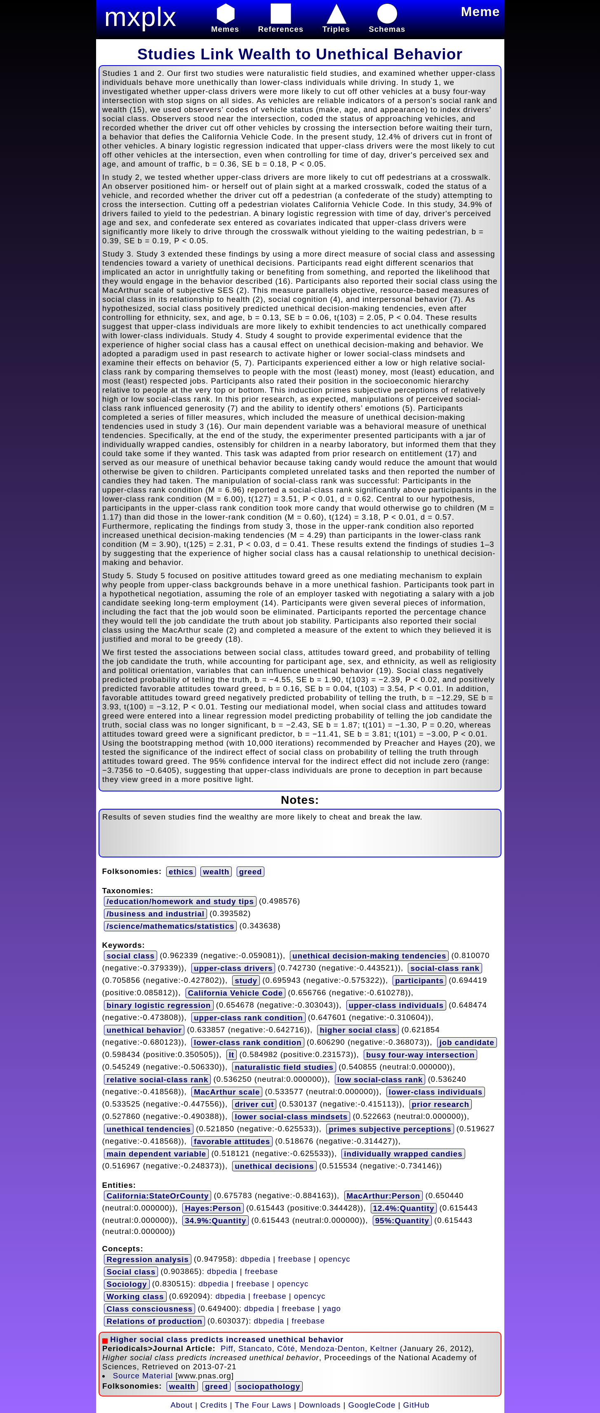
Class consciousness (149, 1309)
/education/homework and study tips (180, 901)
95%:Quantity (402, 1220)
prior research (440, 1104)
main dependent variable (156, 1153)
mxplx (140, 17)
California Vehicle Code (235, 993)
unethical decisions (274, 1166)
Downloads (320, 1405)
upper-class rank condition (248, 1017)
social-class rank (444, 968)
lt (231, 1054)
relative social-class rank (157, 1079)
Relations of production (154, 1321)
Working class (135, 1296)
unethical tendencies (148, 1129)
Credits (213, 1405)
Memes (225, 24)
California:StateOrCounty (157, 1196)
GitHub (416, 1405)
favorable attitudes (232, 1141)
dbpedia (255, 1258)
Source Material (143, 1375)
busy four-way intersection (420, 1054)
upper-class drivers (233, 968)
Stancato (255, 1348)
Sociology (126, 1284)
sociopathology (269, 1386)
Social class (130, 1271)
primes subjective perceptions (390, 1129)
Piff (227, 1348)
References (281, 24)
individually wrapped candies (403, 1153)
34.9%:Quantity (215, 1220)
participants (419, 980)
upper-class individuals (396, 1005)
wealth (216, 871)
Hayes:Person (213, 1208)
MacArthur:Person (384, 1196)
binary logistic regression (158, 1005)
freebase (294, 1258)
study (246, 980)
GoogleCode (372, 1405)
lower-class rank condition (247, 1042)
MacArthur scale (227, 1092)
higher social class (358, 1030)
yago (331, 1308)
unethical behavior (144, 1030)
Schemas (387, 24)
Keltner (383, 1348)
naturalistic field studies (284, 1067)
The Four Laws (263, 1405)
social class (130, 955)
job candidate (467, 1042)
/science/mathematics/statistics (170, 926)
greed (250, 871)
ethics (181, 871)
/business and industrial (155, 913)
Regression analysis (147, 1259)
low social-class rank (380, 1079)
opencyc (335, 1258)
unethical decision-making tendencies (369, 955)
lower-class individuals (435, 1092)
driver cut (254, 1104)
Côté (286, 1348)
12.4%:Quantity (404, 1208)
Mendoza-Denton (332, 1348)
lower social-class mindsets (291, 1116)
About (181, 1405)
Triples (336, 24)
